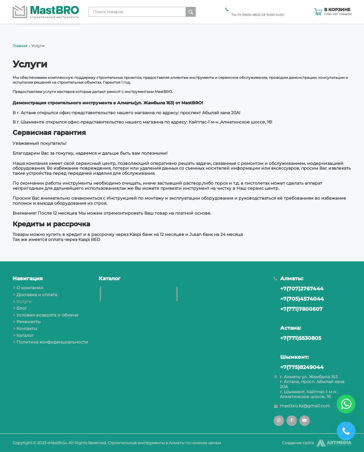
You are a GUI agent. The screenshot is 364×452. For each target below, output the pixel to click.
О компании (97, 30)
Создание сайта (298, 443)
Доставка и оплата (138, 30)
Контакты (316, 30)
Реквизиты (286, 30)
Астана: (287, 328)
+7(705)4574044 (299, 299)
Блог (194, 30)
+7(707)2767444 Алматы (255, 9)
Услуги (173, 30)
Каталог (343, 30)
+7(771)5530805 (297, 338)
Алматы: (288, 278)
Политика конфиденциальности (52, 342)
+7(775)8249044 (299, 367)
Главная (20, 45)
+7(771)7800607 (298, 309)
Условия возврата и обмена (237, 30)
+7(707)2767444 (299, 289)
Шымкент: (291, 357)
